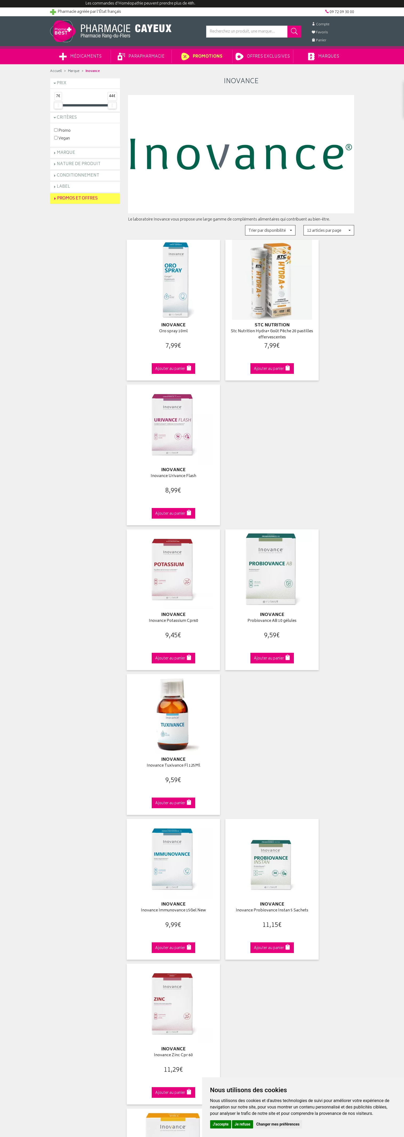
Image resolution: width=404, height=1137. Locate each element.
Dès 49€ (163, 835)
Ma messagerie (218, 955)
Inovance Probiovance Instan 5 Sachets (241, 596)
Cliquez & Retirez (85, 832)
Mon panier (215, 943)
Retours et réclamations (70, 949)
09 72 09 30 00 (319, 832)
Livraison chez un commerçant (310, 937)
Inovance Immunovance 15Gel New (162, 593)
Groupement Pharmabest (71, 931)
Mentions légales (142, 980)
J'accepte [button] (221, 1124)
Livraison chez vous (300, 931)
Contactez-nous (64, 943)
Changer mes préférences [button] (277, 1124)
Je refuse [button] (242, 1124)
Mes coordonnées (221, 931)
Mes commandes (220, 937)
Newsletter (137, 955)
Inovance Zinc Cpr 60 (318, 593)
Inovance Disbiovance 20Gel (319, 728)
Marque (73, 71)
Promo (62, 130)
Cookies (135, 992)
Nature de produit (79, 164)
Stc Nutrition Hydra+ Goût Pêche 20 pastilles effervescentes (241, 325)
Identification (217, 924)
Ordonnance (138, 961)
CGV (131, 974)
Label (63, 186)
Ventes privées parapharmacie (153, 943)
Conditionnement (78, 175)
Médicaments (80, 56)
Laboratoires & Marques (148, 931)
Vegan (62, 138)
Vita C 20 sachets (162, 728)
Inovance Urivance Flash (319, 322)
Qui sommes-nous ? (67, 924)
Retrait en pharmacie (301, 924)
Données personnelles (147, 986)
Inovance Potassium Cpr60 (163, 457)
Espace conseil (141, 949)
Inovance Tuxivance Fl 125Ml (319, 457)
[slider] (58, 105)
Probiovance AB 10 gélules (241, 457)
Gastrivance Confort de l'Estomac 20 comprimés (241, 731)
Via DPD (241, 832)
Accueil (56, 71)
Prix (61, 83)
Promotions (201, 56)
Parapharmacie (141, 56)
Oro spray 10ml (163, 322)
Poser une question (66, 937)
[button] (270, 230)
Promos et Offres (77, 198)
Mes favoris (215, 949)
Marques (323, 56)
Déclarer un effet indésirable (151, 968)
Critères (67, 117)
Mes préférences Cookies (149, 999)
